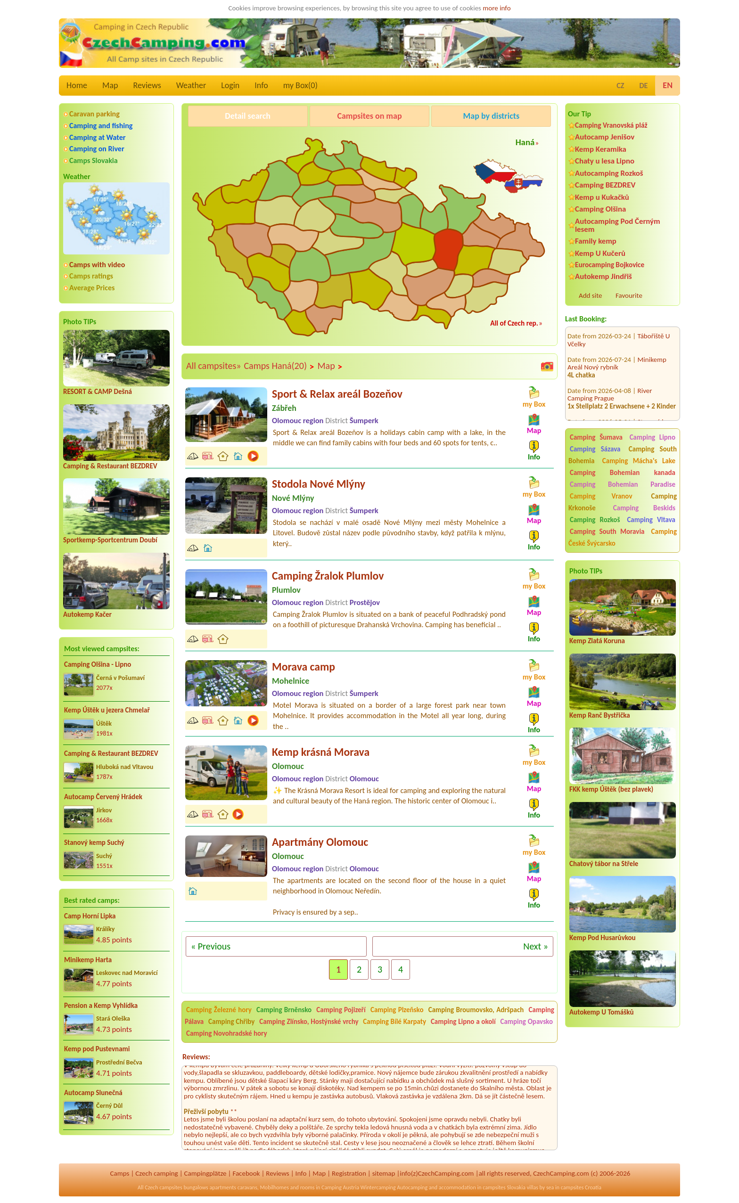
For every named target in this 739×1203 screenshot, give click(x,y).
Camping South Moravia (607, 531)
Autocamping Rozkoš (609, 173)
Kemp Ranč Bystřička (599, 715)
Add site (590, 295)
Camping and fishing (100, 125)
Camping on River (96, 148)
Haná (525, 142)
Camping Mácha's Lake (638, 461)
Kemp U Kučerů (600, 253)
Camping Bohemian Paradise (622, 484)
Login (230, 85)
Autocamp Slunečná (93, 1092)
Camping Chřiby (231, 1021)
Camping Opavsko (526, 1021)
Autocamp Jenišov (604, 137)
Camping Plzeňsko (397, 1010)
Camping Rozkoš (595, 520)
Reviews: (196, 1056)
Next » (535, 946)
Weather (191, 85)
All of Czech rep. (514, 323)
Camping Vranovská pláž (611, 125)
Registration (349, 1173)
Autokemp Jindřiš (603, 276)
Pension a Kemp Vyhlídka (101, 1005)
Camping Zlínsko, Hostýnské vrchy (308, 1021)
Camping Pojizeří (340, 1010)
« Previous (210, 946)
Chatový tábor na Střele (603, 863)
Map (110, 85)
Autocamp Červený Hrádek (103, 797)
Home (76, 85)
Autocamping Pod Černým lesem (617, 225)
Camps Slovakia (93, 160)
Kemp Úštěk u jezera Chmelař (107, 710)
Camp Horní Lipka (89, 916)
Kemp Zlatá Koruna (597, 641)
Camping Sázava (595, 449)
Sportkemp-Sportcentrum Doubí (110, 540)
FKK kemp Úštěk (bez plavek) (611, 789)
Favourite (629, 295)
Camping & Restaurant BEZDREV (110, 466)
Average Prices (92, 287)
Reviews (147, 85)
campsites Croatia (581, 1187)
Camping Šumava (596, 437)
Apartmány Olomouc (320, 842)
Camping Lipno (652, 437)
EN (668, 85)
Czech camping (156, 1173)
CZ (620, 85)
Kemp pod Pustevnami (97, 1049)
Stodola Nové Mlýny (318, 484)
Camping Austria (340, 1187)
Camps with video (97, 264)
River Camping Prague (609, 380)
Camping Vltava (651, 520)
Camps (120, 1173)
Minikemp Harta (88, 960)
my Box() (300, 85)
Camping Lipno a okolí (463, 1021)
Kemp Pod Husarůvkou (602, 937)
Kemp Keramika (600, 149)
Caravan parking (94, 113)
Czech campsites (163, 1187)
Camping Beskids (644, 508)
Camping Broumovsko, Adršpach (476, 1010)
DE (643, 85)
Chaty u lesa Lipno (604, 161)
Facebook (246, 1173)
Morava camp (303, 666)
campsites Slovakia (504, 1187)
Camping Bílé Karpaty (394, 1021)
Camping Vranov (601, 496)
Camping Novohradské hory (226, 1033)
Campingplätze (205, 1173)
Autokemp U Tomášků (601, 1012)
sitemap (383, 1173)
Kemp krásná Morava (321, 752)
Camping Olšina (600, 209)
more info (496, 8)
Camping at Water (97, 137)
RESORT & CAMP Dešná (97, 391)
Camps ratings (91, 275)
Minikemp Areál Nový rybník (616, 349)
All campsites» (213, 365)
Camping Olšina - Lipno (97, 664)
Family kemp (595, 241)
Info (261, 85)
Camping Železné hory (219, 1010)
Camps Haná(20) (279, 366)
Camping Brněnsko (284, 1010)
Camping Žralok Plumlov (328, 575)
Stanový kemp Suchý (94, 842)
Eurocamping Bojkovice (609, 264)
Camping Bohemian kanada (622, 472)
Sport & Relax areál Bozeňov (337, 394)
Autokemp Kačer (87, 614)
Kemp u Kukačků (602, 197)
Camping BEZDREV (605, 185)
